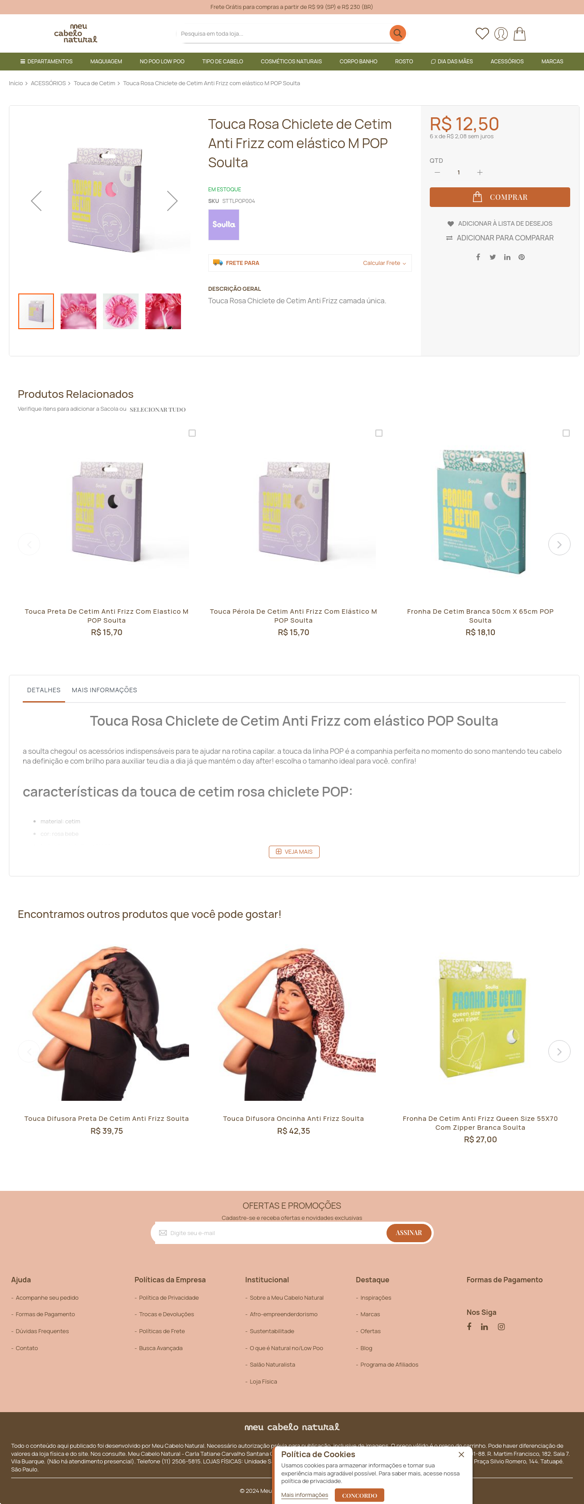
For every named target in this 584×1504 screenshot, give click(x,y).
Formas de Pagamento (45, 1314)
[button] (36, 201)
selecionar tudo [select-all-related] (157, 409)
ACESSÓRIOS (48, 83)
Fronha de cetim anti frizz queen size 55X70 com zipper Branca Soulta (481, 1123)
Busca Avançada (161, 1348)
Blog (366, 1348)
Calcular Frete (381, 263)
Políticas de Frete (162, 1331)
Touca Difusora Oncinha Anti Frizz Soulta (294, 1118)
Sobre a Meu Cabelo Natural (287, 1297)
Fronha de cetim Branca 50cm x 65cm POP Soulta (480, 616)
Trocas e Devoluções (166, 1314)
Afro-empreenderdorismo (283, 1314)
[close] (461, 1455)
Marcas (370, 1314)
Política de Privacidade (169, 1297)
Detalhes (44, 690)
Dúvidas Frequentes (42, 1331)
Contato (27, 1348)
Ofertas (371, 1331)
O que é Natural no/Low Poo (286, 1348)
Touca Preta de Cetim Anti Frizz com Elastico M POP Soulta (106, 616)
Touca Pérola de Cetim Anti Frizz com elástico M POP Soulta (293, 616)
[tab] (44, 692)
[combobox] (292, 33)
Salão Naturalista (272, 1364)
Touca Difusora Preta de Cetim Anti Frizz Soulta (107, 1123)
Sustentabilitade (272, 1331)
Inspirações (376, 1297)
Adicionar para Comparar (505, 236)
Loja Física (263, 1381)
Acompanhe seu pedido (47, 1297)
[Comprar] (500, 197)
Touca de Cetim (94, 83)
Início (16, 83)
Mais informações (104, 690)
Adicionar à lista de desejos (505, 222)
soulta (38, 751)
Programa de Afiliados (390, 1364)
